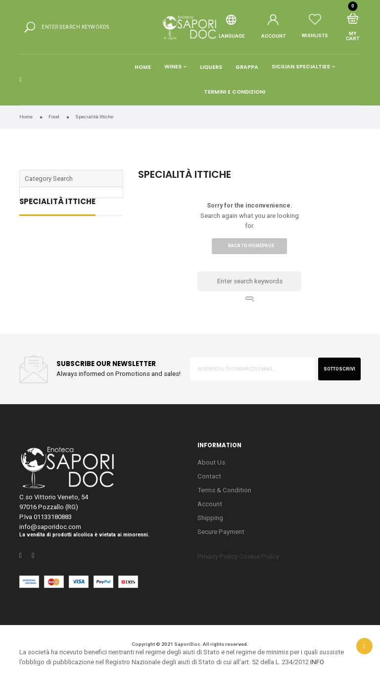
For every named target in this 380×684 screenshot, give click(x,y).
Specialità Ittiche (57, 202)
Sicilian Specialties (301, 67)
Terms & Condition (224, 490)
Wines (173, 67)
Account (209, 504)
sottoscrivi (339, 369)
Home (143, 67)
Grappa (247, 67)
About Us (211, 462)
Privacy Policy (217, 556)
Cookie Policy (259, 556)
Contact (209, 476)
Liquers (211, 67)
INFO (317, 662)
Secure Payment (220, 531)
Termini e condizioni (234, 92)
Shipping (210, 518)
